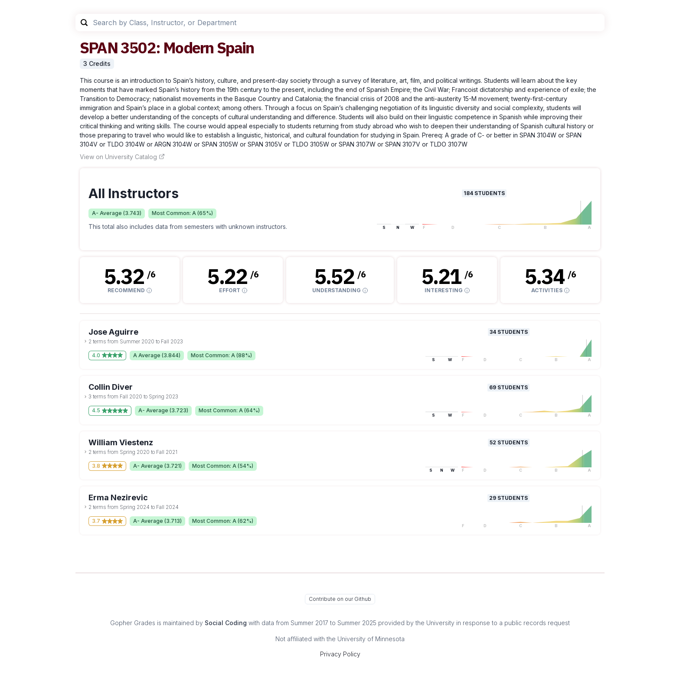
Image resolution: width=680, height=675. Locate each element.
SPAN (99, 47)
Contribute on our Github (340, 599)
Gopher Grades (132, 622)
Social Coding (226, 622)
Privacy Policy (340, 654)
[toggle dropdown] (85, 341)
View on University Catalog (122, 156)
